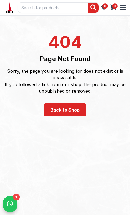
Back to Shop (65, 110)
